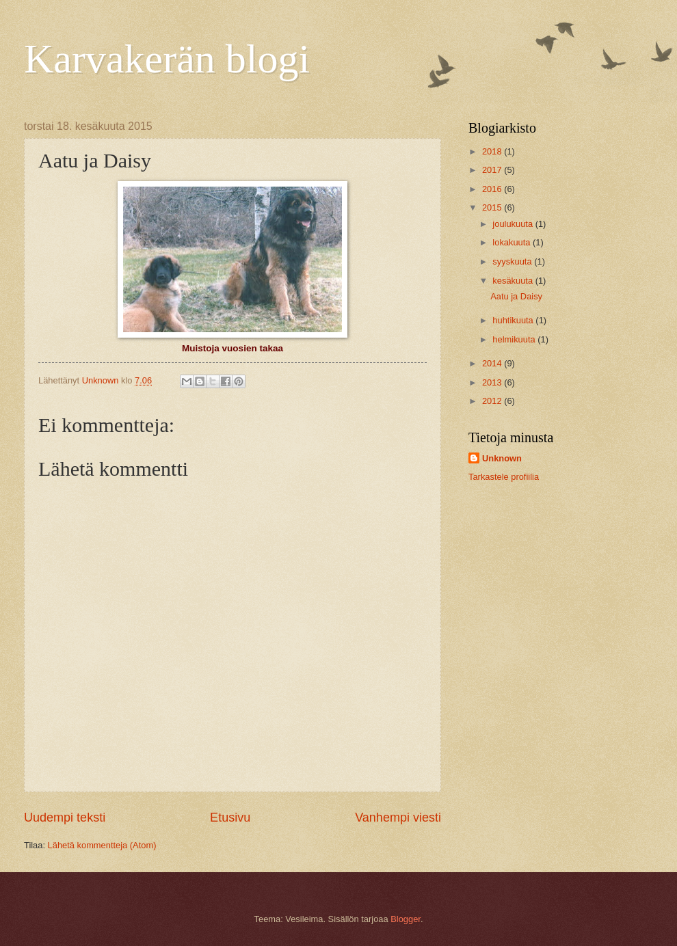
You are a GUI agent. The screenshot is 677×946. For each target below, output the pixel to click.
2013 (493, 382)
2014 (493, 363)
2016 (493, 189)
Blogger (405, 919)
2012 (493, 401)
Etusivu (230, 817)
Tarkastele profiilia (503, 477)
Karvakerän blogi (167, 58)
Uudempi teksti (64, 817)
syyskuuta (513, 261)
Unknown (502, 458)
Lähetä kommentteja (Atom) (102, 845)
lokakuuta (512, 242)
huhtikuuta (513, 320)
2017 (493, 170)
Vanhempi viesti (398, 817)
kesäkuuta (513, 280)
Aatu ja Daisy (516, 296)
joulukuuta (513, 224)
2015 (493, 207)
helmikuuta (514, 339)
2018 (493, 151)
